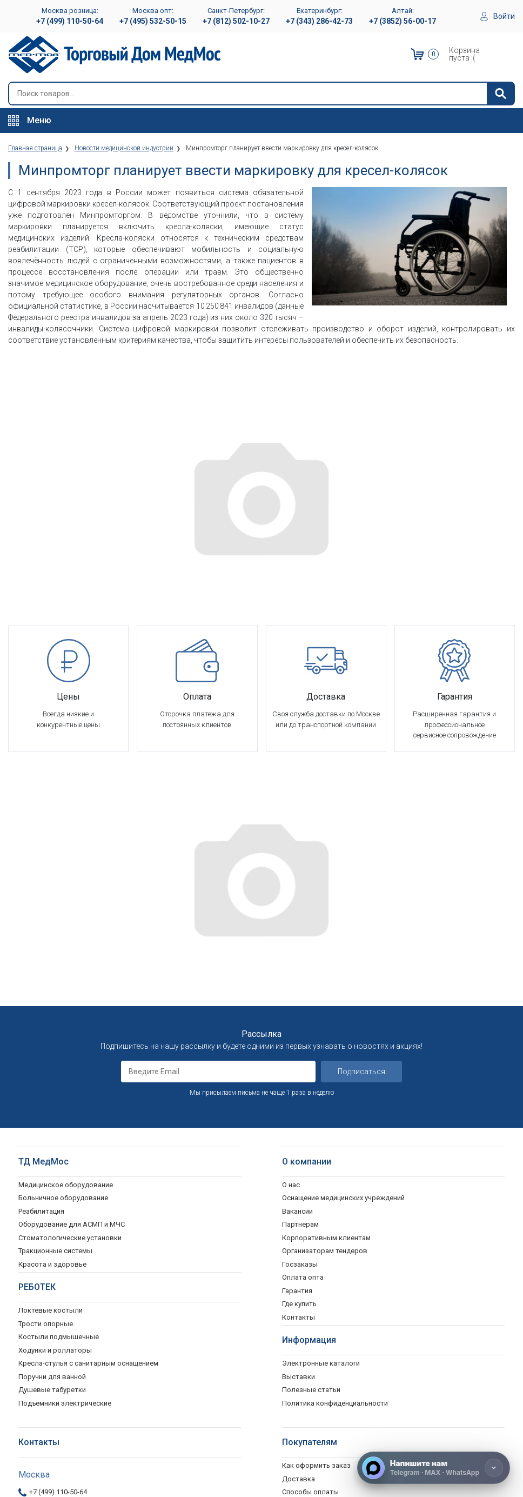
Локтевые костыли (50, 1094)
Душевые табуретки (52, 1173)
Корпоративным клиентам (326, 1021)
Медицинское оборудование (65, 968)
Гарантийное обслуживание (328, 1289)
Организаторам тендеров (324, 1034)
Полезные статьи (311, 1173)
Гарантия (297, 1074)
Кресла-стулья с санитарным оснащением (88, 1147)
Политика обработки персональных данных (354, 1329)
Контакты (298, 1101)
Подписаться (361, 855)
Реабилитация (41, 995)
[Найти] (500, 93)
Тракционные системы (55, 1034)
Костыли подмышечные (58, 1120)
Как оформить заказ (316, 1249)
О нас (291, 968)
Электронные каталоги (321, 1147)
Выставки (298, 1160)
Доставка (298, 1263)
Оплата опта (303, 1061)
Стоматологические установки (70, 1021)
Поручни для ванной (52, 1160)
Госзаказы (300, 1048)
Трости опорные (45, 1107)
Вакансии (297, 995)
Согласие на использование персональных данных (366, 1342)
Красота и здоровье (52, 1048)
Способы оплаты (310, 1276)
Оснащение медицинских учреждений (343, 981)
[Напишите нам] (433, 1468)
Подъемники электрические (64, 1187)
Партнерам (300, 1008)
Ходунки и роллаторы (55, 1134)
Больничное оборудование (63, 981)
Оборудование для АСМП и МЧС (71, 1008)
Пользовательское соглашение (335, 1302)
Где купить (299, 1087)
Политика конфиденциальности (335, 1316)
